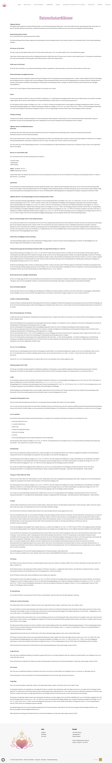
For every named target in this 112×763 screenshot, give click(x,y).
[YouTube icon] (95, 759)
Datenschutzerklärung (52, 759)
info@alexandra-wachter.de (82, 740)
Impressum (37, 759)
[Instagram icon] (97, 759)
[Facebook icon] (93, 759)
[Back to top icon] (100, 759)
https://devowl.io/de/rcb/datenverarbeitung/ (52, 382)
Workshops (43, 734)
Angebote (43, 732)
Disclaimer (43, 759)
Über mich (43, 736)
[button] (3, 760)
